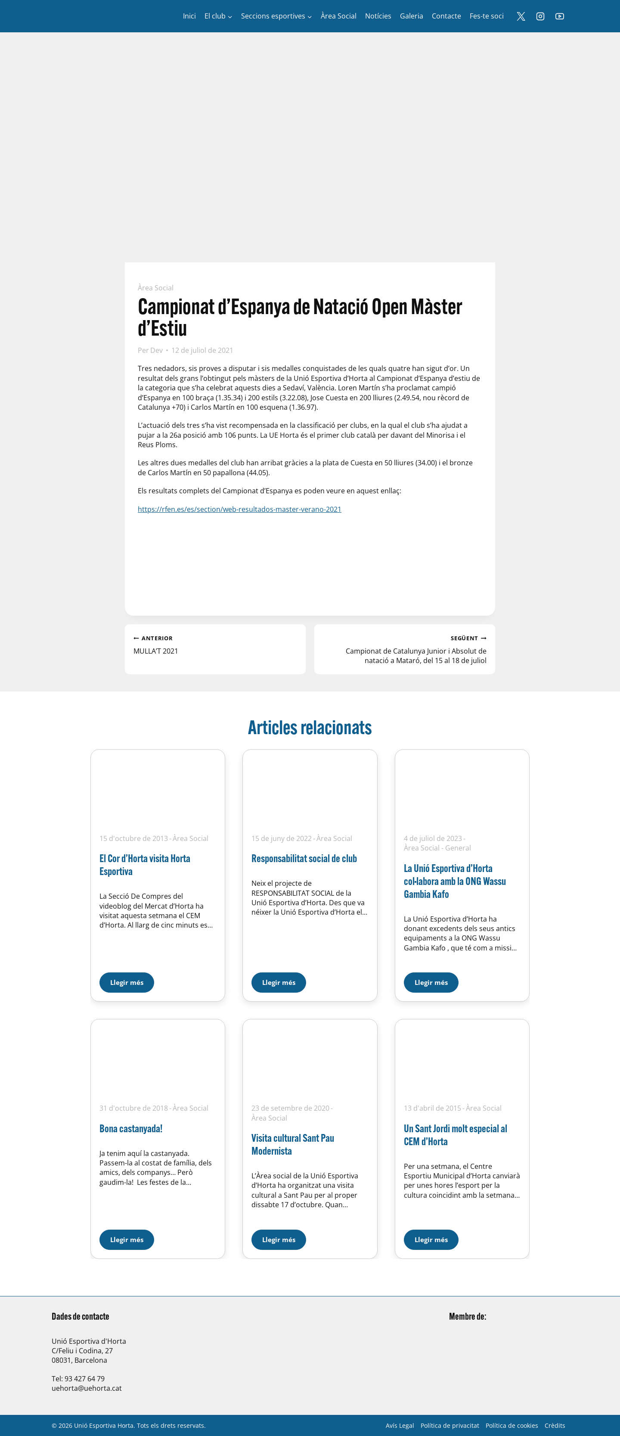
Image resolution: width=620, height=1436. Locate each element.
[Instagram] (540, 16)
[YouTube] (559, 16)
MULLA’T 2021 (215, 644)
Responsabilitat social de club (304, 858)
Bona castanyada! (130, 1128)
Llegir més (132, 979)
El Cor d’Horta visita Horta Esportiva (144, 864)
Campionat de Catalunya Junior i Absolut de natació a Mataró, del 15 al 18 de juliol (405, 649)
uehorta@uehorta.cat (87, 1388)
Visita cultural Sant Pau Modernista (292, 1144)
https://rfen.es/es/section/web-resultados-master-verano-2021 (239, 509)
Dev (156, 350)
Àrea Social (156, 288)
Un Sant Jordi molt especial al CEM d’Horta (455, 1134)
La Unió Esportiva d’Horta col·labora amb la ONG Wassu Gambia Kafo (455, 880)
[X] (521, 16)
